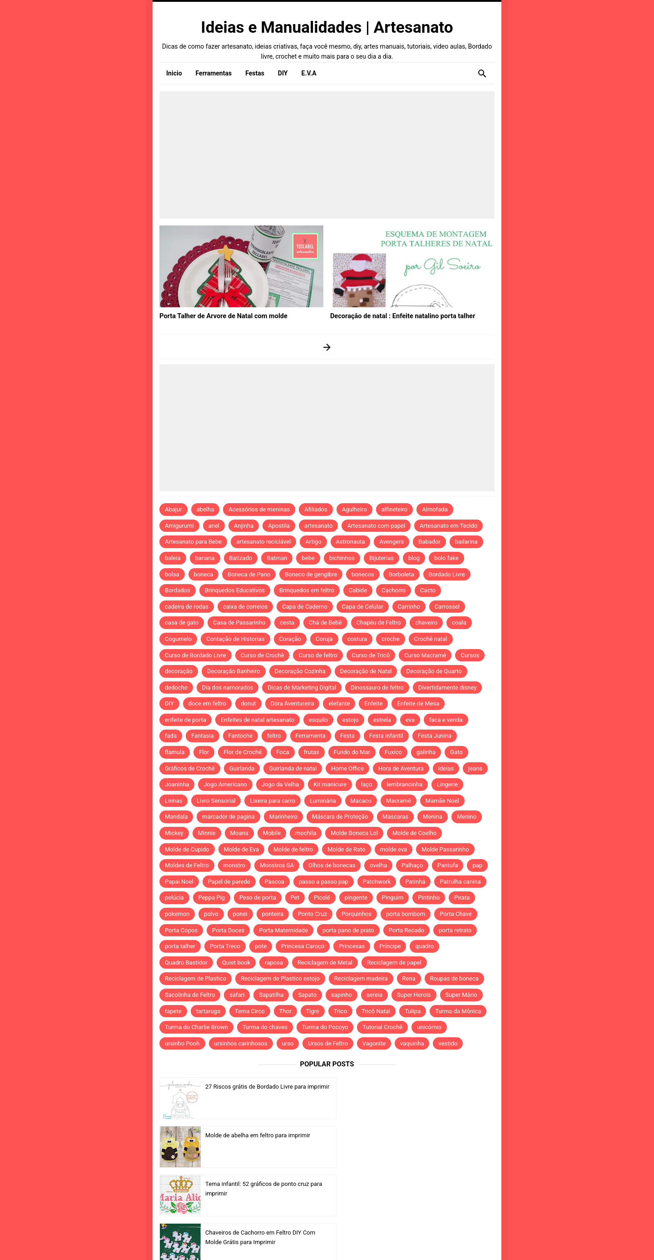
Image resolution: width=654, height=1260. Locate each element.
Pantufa (447, 865)
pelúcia (174, 897)
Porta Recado (406, 930)
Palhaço (412, 865)
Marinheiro (283, 816)
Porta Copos (181, 930)
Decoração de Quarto (433, 671)
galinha (426, 752)
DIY (169, 703)
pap (477, 865)
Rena (409, 978)
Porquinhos (357, 913)
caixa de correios (245, 606)
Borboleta (401, 574)
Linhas (173, 800)
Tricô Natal (376, 1011)
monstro (234, 865)
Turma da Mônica (458, 1011)
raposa (274, 962)
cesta (287, 622)
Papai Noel (179, 881)
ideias (446, 768)
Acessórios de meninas (259, 509)
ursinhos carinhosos (241, 1043)
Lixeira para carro (272, 800)
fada (171, 735)
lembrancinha (404, 784)
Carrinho (409, 606)
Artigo (313, 541)
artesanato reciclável (263, 541)
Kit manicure (330, 784)
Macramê (398, 800)
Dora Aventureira (292, 703)
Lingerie (447, 784)
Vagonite (374, 1043)
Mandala (176, 816)
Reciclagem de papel (394, 962)
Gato (456, 752)
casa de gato (181, 622)
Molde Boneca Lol (354, 833)
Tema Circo (250, 1011)
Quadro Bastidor (186, 962)
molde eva (393, 849)
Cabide (358, 590)
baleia (173, 558)
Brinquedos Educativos (235, 590)
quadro (424, 946)
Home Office (347, 768)
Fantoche (240, 735)
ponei (240, 913)
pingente (356, 897)
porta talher (180, 946)
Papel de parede (229, 881)
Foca (282, 752)
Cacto (428, 590)
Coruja (324, 638)
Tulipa (413, 1011)
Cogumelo (178, 638)
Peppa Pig (211, 897)
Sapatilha (271, 994)
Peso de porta (257, 897)
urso (288, 1043)
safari (236, 994)
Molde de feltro (293, 849)
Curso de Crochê (262, 655)
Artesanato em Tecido (448, 525)
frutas (311, 752)
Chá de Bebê (325, 622)
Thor (285, 1011)
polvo (211, 913)
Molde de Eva (241, 849)
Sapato (307, 994)
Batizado (241, 558)
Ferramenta (311, 735)
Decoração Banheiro (233, 671)
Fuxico (393, 752)
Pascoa (274, 881)
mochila (305, 833)
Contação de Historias (235, 638)
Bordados (177, 590)
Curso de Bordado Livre (195, 655)
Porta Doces (228, 930)
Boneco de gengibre (311, 574)
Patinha (415, 881)
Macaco (361, 800)
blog (414, 558)
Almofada (434, 509)
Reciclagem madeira (361, 978)
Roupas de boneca (454, 978)
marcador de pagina (228, 816)
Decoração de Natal (366, 671)
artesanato (318, 525)
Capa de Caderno (304, 606)
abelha (205, 509)
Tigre (312, 1011)
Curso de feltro (317, 655)
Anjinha (243, 525)
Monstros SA (277, 865)
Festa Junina (434, 735)
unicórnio (429, 1027)
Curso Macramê (425, 655)
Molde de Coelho (414, 833)
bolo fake (446, 558)
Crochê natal (430, 638)
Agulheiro (354, 509)
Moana (239, 833)
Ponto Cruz (312, 913)
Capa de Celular (362, 606)
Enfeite (373, 703)
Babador (429, 541)
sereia (374, 994)
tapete (173, 1011)
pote (261, 946)
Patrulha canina (460, 881)
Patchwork (377, 881)
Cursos (470, 655)
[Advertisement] (327, 155)
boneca (203, 574)
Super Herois (414, 994)
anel (213, 525)
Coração (290, 638)
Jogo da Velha (280, 784)
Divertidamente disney (447, 687)
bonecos (363, 574)
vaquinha (412, 1043)
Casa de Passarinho (239, 622)
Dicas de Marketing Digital (302, 687)
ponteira (272, 913)
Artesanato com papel (376, 525)
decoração (179, 671)
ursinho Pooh (182, 1043)
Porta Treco (225, 946)
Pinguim (393, 897)
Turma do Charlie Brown (196, 1027)
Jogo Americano (225, 784)
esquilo (318, 719)
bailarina (466, 541)
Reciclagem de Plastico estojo (280, 978)
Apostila (279, 525)
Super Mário (461, 994)
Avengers (391, 541)
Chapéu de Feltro (379, 622)
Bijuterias (381, 558)
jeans (475, 768)
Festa (347, 735)
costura (357, 638)
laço (366, 784)
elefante (339, 703)
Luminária (323, 800)
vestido (447, 1043)
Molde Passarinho (445, 849)
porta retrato (455, 930)
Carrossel (447, 606)
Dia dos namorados (227, 687)
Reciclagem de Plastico (195, 978)
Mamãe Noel (442, 800)
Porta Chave (456, 913)
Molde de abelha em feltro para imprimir (428, 1086)
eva (410, 719)
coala (459, 622)
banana (205, 558)
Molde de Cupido (187, 849)
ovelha (378, 865)
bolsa (172, 574)
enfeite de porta (185, 719)
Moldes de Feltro (187, 865)
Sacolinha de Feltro (190, 994)
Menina (432, 816)
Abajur (173, 509)
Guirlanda (241, 768)
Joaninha (177, 784)
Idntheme (439, 1240)
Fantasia (202, 735)
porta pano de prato (348, 930)
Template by (422, 1240)
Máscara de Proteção (340, 816)
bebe (308, 558)
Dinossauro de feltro (377, 687)
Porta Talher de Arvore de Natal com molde (220, 315)
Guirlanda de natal (293, 768)
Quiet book (236, 962)
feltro (274, 735)
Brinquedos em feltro (306, 590)
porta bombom (405, 913)
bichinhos (342, 558)
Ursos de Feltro (327, 1043)
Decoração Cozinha (300, 671)
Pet (295, 897)
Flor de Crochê (242, 752)
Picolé (322, 897)
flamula (174, 752)
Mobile (272, 833)
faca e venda (446, 719)
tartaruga (208, 1011)
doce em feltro (207, 703)
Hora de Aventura (401, 768)
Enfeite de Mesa (418, 703)
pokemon (177, 913)
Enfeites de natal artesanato (257, 719)
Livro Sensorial (216, 800)
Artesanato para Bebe (193, 541)
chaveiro (426, 622)
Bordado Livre (447, 574)
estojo (350, 719)
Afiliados (315, 509)
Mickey (174, 833)
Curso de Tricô (371, 655)
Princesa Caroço (302, 946)
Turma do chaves (265, 1027)
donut (248, 703)
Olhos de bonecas (331, 865)
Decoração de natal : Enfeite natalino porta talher (400, 315)
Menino (466, 816)
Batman (277, 558)
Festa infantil (386, 735)
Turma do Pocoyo (325, 1027)
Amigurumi (179, 525)
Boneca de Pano (249, 574)
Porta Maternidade (283, 930)
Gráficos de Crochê (190, 768)
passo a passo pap (323, 881)
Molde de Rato (346, 849)
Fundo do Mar (352, 752)
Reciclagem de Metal (324, 962)
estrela (382, 719)
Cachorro (394, 590)
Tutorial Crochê (382, 1027)
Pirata (462, 897)
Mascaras (395, 816)
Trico (340, 1011)
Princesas (352, 946)
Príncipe (390, 946)
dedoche (176, 687)
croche (390, 638)
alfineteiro (395, 509)
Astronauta (350, 541)
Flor (204, 752)
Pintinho (429, 897)
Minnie (207, 833)
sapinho (341, 994)
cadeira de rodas (186, 606)
